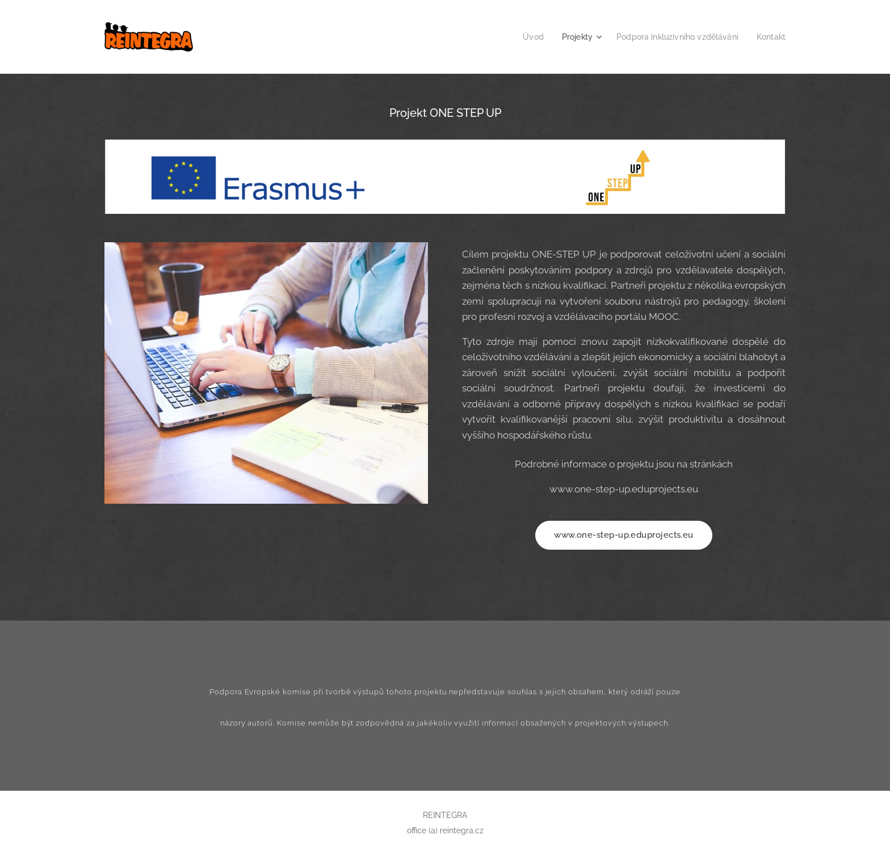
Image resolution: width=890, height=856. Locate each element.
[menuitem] (522, 37)
